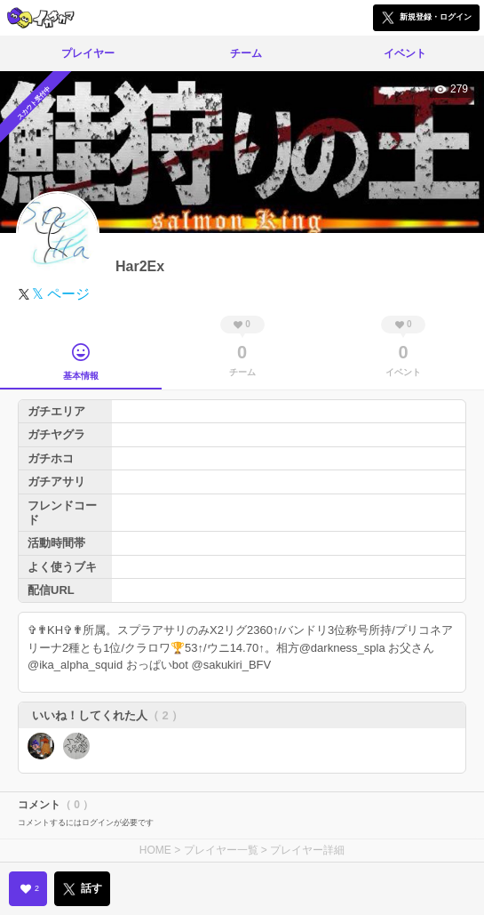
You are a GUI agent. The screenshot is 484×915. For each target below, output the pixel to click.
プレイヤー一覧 (221, 850)
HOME (155, 850)
